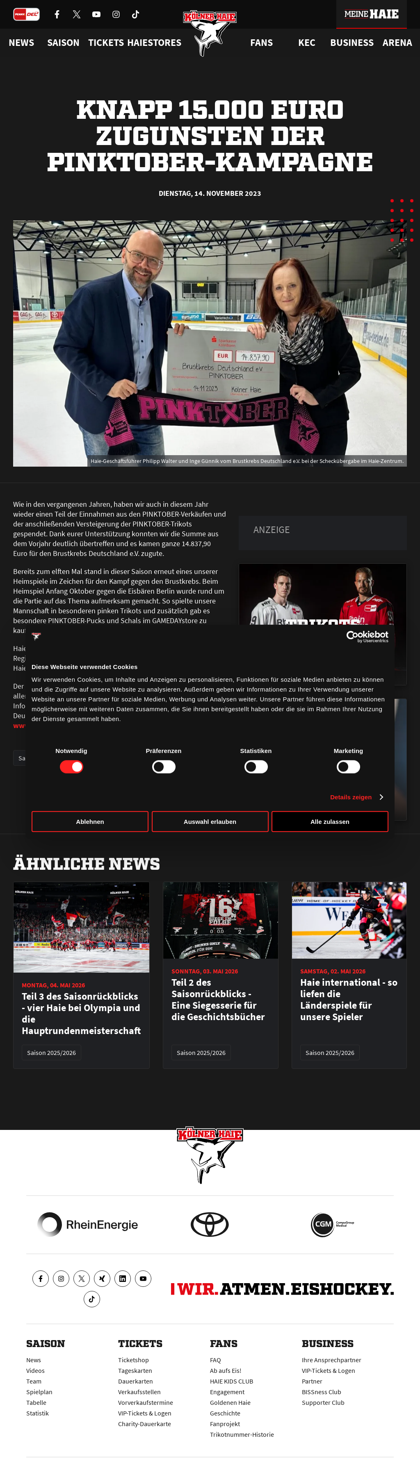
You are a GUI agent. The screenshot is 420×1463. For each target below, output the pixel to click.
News (33, 1360)
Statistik (37, 1413)
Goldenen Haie (230, 1402)
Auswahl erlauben (210, 821)
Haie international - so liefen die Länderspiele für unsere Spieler (348, 1000)
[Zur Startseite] (210, 34)
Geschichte (225, 1413)
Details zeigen (351, 796)
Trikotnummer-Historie (242, 1434)
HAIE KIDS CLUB (231, 1381)
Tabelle (36, 1402)
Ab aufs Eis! (226, 1370)
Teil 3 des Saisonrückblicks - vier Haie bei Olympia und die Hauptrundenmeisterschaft (81, 1014)
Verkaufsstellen (139, 1392)
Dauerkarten (135, 1381)
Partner (312, 1381)
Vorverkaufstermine (145, 1402)
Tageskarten (135, 1370)
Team (33, 1381)
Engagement (227, 1392)
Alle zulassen (329, 821)
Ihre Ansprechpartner (331, 1360)
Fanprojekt (225, 1424)
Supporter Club (323, 1402)
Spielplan (39, 1392)
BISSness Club (321, 1392)
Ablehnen (90, 821)
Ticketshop (133, 1360)
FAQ (215, 1360)
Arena (397, 42)
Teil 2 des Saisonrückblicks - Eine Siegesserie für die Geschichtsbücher (218, 1000)
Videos (35, 1370)
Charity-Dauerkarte (144, 1424)
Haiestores (154, 42)
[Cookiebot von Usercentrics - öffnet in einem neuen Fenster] (352, 637)
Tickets (106, 42)
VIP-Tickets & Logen (144, 1413)
